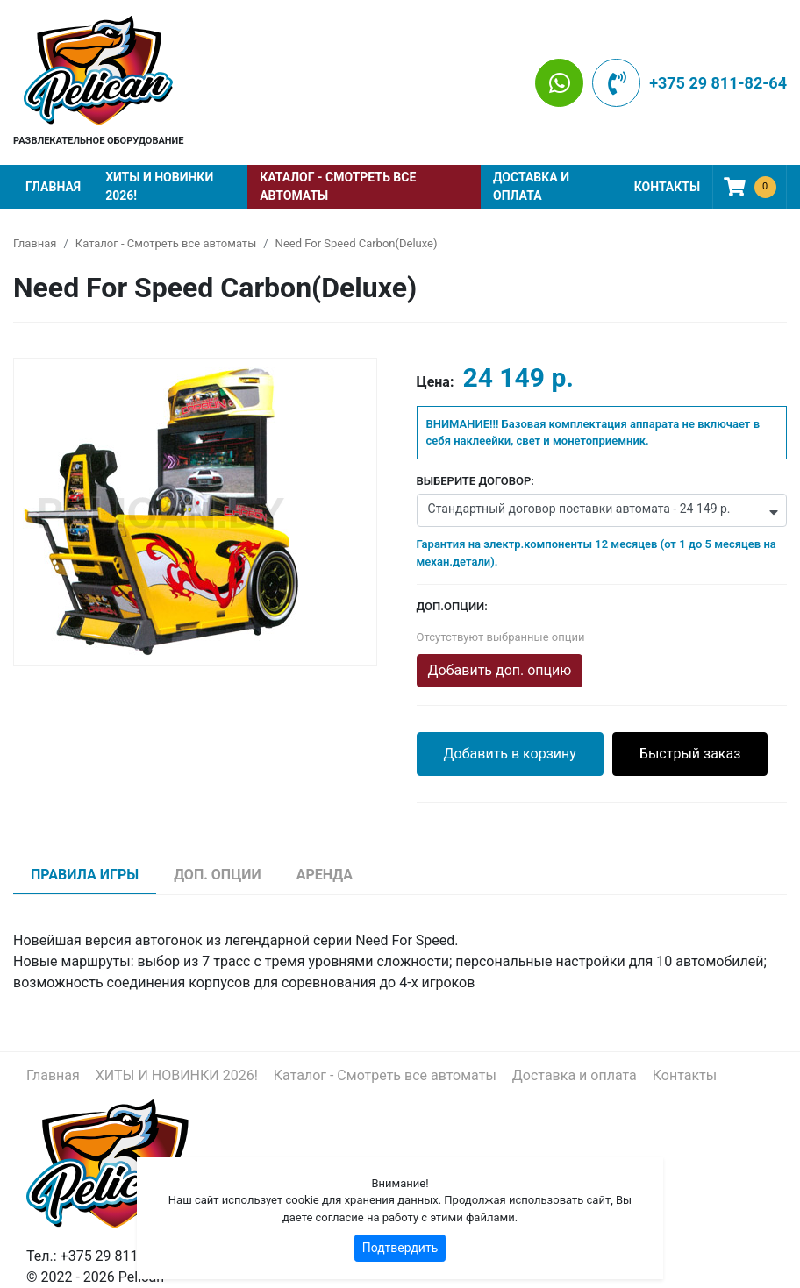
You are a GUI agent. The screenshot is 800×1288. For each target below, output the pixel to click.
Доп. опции (217, 874)
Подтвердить (400, 1248)
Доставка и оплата (531, 186)
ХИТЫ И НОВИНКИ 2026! (159, 186)
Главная (53, 187)
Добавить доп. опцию (500, 670)
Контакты (667, 187)
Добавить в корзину (510, 753)
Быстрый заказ (690, 753)
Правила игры (85, 874)
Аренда (324, 874)
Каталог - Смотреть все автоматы (338, 186)
